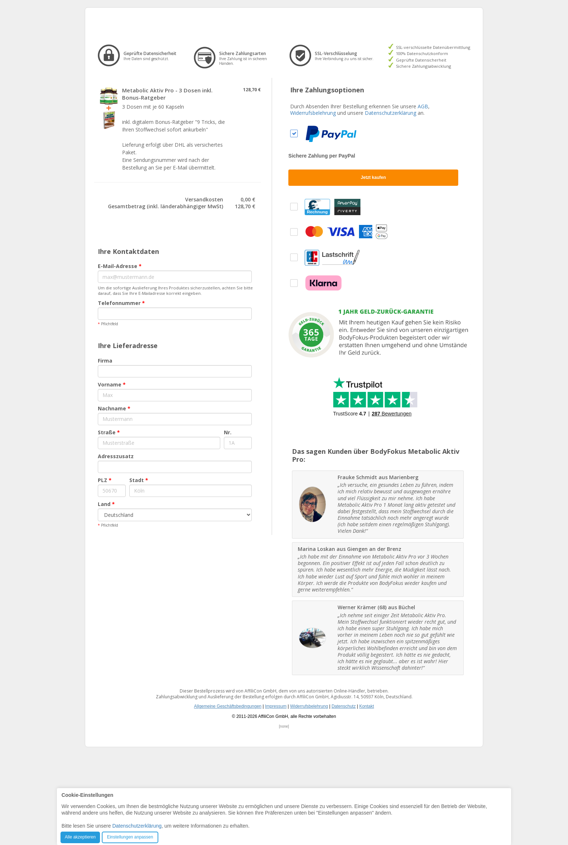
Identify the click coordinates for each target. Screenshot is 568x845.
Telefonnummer (121, 393)
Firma (105, 450)
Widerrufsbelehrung (313, 203)
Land (106, 594)
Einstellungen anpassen (130, 837)
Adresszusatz (116, 546)
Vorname (112, 474)
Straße (109, 522)
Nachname (114, 498)
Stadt (138, 570)
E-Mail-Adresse (120, 356)
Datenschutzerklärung (390, 203)
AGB (423, 196)
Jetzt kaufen (373, 267)
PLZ (105, 570)
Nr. (227, 522)
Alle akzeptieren (80, 837)
